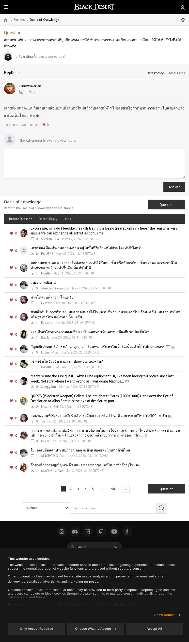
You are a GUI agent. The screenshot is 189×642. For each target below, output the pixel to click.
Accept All (154, 628)
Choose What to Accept (95, 628)
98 (114, 488)
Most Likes (177, 72)
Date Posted (155, 72)
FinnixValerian (30, 86)
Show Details (164, 615)
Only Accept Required (36, 628)
